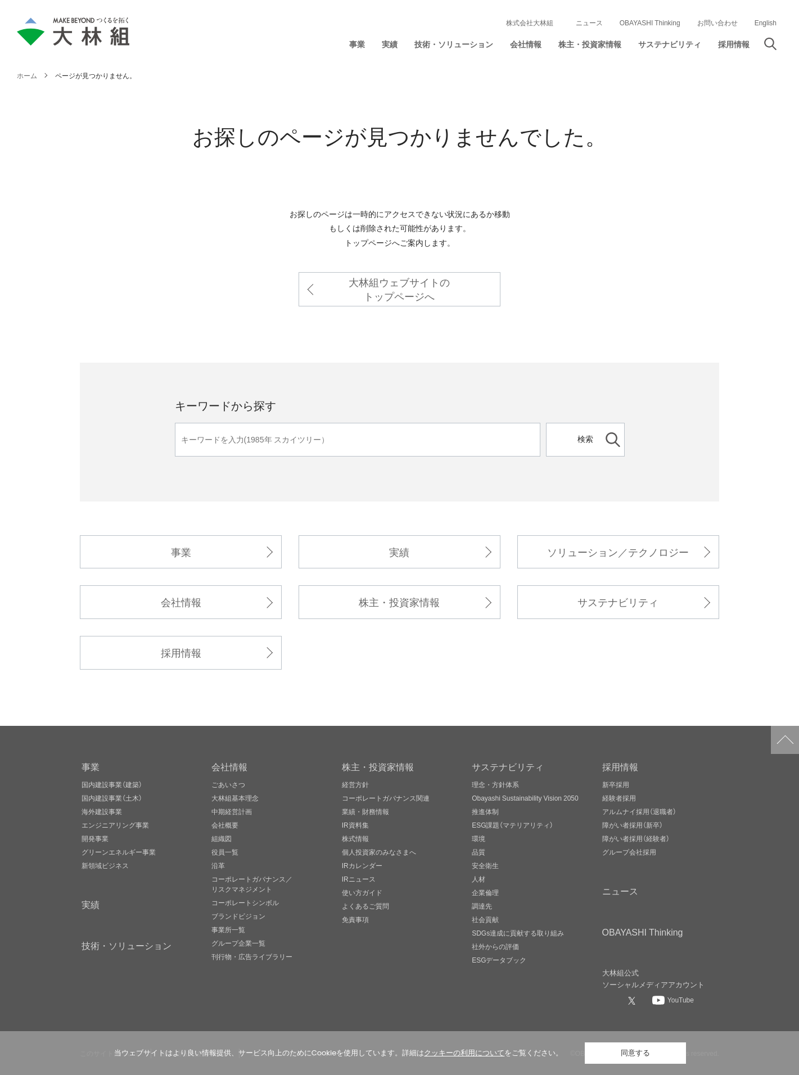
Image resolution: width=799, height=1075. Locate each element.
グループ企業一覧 (238, 943)
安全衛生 (485, 865)
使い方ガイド (362, 892)
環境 (478, 838)
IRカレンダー (362, 865)
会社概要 (224, 825)
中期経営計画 (231, 811)
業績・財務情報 (365, 811)
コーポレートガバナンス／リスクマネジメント (251, 884)
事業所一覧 (228, 929)
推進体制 (485, 811)
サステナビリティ (617, 601)
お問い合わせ (717, 22)
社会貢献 (485, 919)
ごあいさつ (228, 784)
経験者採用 (619, 798)
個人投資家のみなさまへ (379, 852)
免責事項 (355, 919)
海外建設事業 (102, 811)
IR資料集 (355, 825)
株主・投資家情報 (399, 601)
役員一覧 (224, 852)
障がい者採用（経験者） (636, 838)
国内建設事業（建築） (112, 784)
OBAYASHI (642, 931)
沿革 (218, 865)
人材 (478, 879)
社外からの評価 (495, 946)
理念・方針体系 (495, 784)
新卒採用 (615, 784)
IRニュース (359, 879)
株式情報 (355, 838)
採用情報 (181, 652)
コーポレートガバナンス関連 (386, 798)
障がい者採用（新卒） (632, 825)
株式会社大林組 (529, 22)
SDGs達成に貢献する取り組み (518, 933)
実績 (399, 551)
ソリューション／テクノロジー (618, 551)
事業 (181, 551)
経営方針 (355, 784)
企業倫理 (485, 892)
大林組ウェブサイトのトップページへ (399, 289)
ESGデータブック (499, 960)
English (766, 22)
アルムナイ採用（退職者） (639, 811)
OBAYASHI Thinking (650, 22)
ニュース (589, 22)
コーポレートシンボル (245, 902)
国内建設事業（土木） (112, 798)
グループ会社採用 (629, 852)
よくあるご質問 (365, 906)
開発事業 (95, 838)
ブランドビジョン (238, 916)
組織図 (221, 838)
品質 (478, 852)
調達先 (482, 906)
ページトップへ (785, 740)
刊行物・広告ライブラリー (251, 956)
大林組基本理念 (235, 798)
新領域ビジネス (105, 865)
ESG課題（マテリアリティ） (512, 825)
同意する (635, 1052)
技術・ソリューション (126, 945)
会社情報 (181, 601)
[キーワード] (357, 440)
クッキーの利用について (464, 1052)
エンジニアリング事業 (115, 825)
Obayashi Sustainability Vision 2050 (525, 798)
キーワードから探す (225, 405)
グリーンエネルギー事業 (119, 852)
